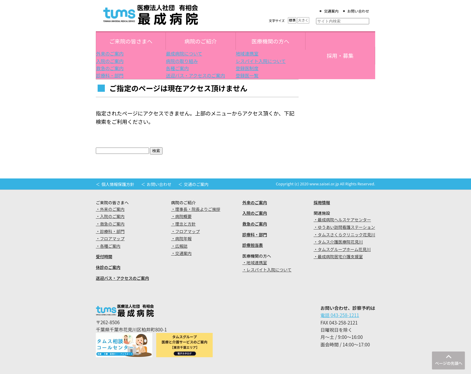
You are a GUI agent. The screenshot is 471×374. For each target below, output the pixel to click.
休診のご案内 (108, 267)
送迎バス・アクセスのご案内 (195, 75)
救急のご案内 (109, 68)
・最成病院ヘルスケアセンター (342, 220)
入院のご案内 (109, 61)
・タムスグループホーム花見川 (342, 249)
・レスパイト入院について (267, 270)
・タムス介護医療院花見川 (338, 242)
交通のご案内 (196, 184)
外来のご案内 (109, 53)
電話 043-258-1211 (340, 315)
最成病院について (184, 53)
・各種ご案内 (108, 246)
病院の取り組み (182, 61)
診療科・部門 (109, 75)
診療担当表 (252, 245)
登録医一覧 (247, 75)
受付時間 (104, 256)
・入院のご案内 (110, 216)
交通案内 (331, 11)
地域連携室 (247, 53)
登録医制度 (247, 68)
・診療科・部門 (110, 231)
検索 (156, 150)
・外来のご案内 (110, 209)
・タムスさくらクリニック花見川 (344, 235)
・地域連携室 (254, 262)
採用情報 (322, 202)
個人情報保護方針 (118, 184)
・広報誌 (179, 246)
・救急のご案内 (110, 224)
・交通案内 (181, 253)
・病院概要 (181, 216)
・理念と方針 (183, 224)
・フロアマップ (110, 238)
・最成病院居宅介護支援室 (338, 256)
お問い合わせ (358, 11)
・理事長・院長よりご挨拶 (195, 209)
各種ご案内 (177, 68)
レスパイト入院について (261, 61)
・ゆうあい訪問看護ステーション (344, 227)
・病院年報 (181, 238)
